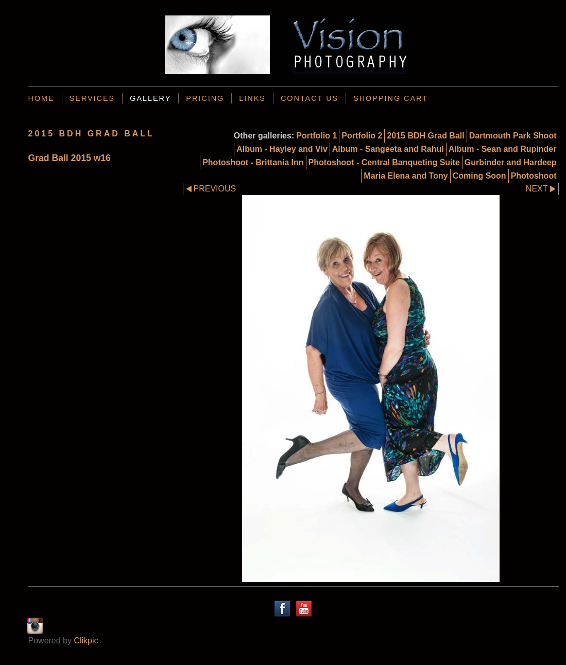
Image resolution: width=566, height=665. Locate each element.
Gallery (150, 98)
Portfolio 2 (361, 135)
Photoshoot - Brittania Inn (252, 162)
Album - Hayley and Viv (282, 149)
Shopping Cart (390, 98)
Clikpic (86, 640)
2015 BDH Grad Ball (425, 135)
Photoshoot (534, 175)
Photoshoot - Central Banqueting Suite (384, 162)
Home (41, 98)
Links (252, 98)
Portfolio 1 (316, 135)
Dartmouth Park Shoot (513, 135)
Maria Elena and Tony (406, 175)
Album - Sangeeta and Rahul (388, 149)
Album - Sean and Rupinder (503, 149)
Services (92, 98)
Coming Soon (479, 175)
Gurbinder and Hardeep (511, 162)
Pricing (205, 98)
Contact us (309, 98)
